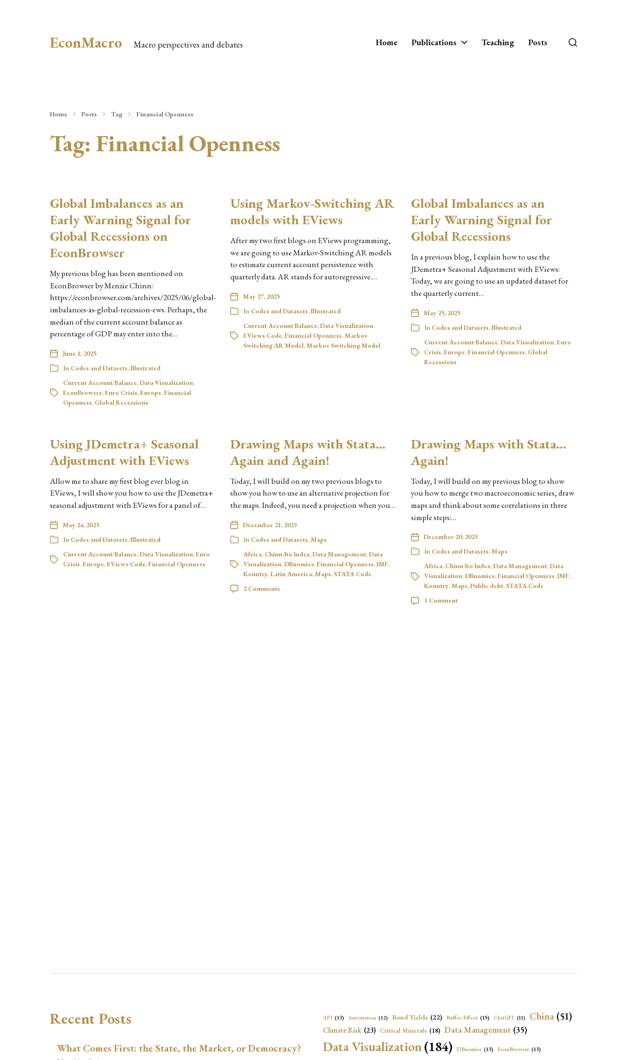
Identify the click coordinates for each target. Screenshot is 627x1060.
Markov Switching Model (343, 345)
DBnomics (299, 564)
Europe (150, 392)
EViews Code (262, 335)
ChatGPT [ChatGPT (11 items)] (509, 1017)
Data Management (339, 554)
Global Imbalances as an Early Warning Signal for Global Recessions (481, 220)
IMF (382, 564)
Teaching (498, 42)
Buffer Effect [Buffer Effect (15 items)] (468, 1017)
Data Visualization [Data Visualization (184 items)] (387, 1046)
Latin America (291, 574)
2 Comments (261, 588)
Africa (252, 554)
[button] (573, 42)
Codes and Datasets (99, 368)
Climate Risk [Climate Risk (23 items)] (349, 1030)
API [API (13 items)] (333, 1017)
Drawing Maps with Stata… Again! (488, 452)
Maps (319, 539)
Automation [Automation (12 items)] (368, 1018)
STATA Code (352, 574)
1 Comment (441, 600)
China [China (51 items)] (551, 1016)
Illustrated (145, 368)
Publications (434, 42)
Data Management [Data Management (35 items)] (485, 1030)
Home (386, 42)
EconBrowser (82, 392)
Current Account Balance (100, 382)
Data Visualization (166, 382)
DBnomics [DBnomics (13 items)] (475, 1049)
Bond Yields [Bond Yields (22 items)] (417, 1017)
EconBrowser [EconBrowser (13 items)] (519, 1049)
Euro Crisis (121, 392)
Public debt (486, 585)
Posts (537, 42)
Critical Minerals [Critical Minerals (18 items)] (410, 1030)
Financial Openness (165, 114)
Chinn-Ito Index (287, 554)
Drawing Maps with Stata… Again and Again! (308, 452)
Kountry (255, 574)
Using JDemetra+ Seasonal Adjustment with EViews (124, 452)
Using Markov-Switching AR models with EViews (312, 211)
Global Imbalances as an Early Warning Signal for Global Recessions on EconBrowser (120, 228)
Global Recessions (121, 402)
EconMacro (86, 42)
